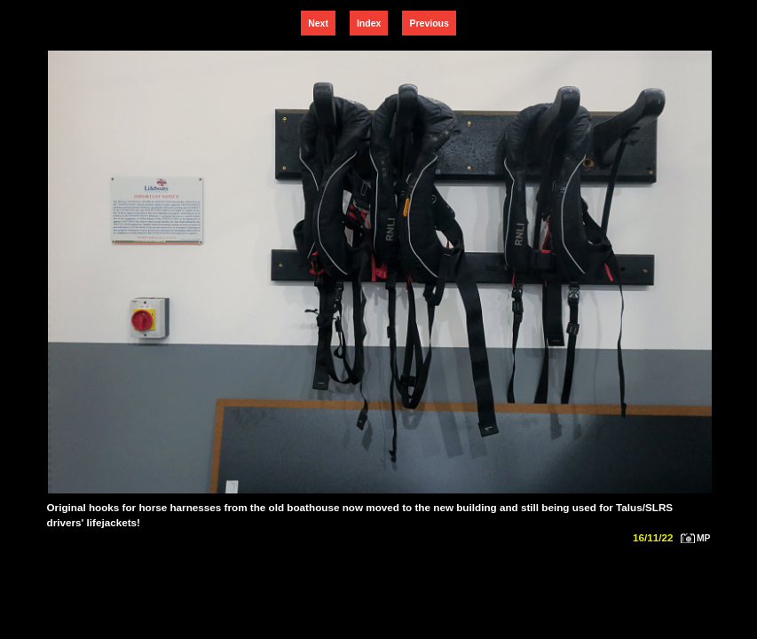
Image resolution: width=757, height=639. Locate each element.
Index (369, 23)
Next (318, 23)
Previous (428, 23)
